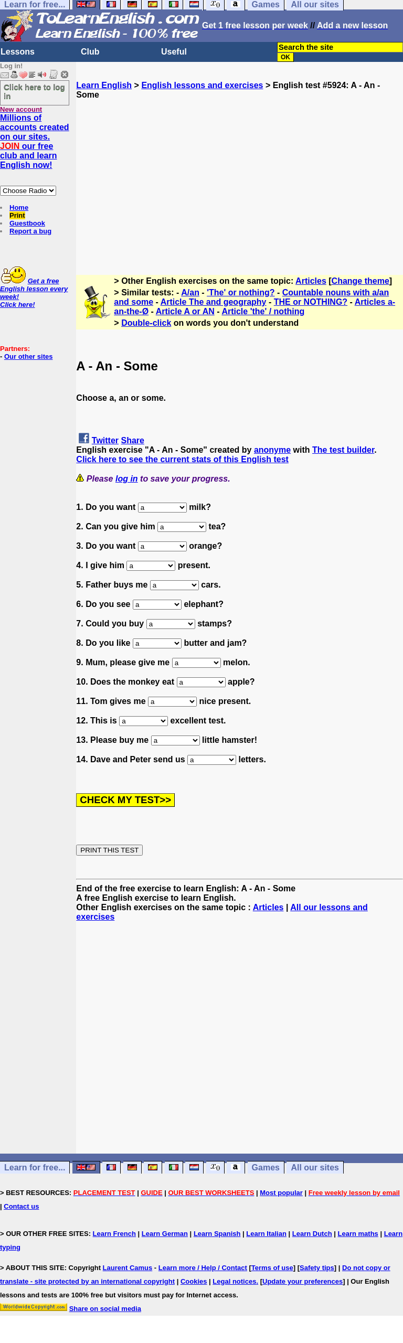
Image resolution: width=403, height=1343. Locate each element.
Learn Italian (266, 1234)
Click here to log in (34, 91)
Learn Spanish (217, 1234)
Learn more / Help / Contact (202, 1268)
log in (126, 478)
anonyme (272, 449)
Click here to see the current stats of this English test (182, 459)
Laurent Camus (128, 1268)
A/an (190, 292)
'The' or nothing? (240, 292)
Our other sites (28, 356)
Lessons (18, 51)
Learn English (104, 85)
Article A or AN (185, 311)
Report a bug (30, 231)
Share (132, 440)
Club (90, 51)
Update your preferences (302, 1281)
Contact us (21, 1206)
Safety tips (317, 1268)
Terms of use (272, 1268)
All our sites (315, 1167)
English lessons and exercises (202, 85)
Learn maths (358, 1234)
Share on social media (105, 1309)
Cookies (194, 1281)
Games (266, 1167)
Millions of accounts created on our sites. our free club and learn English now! (34, 141)
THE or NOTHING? (310, 301)
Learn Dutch (312, 1234)
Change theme (360, 280)
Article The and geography (214, 301)
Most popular (281, 1193)
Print (17, 215)
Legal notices (234, 1281)
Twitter (105, 440)
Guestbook (27, 223)
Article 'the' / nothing (262, 311)
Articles (310, 280)
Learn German (165, 1234)
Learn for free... (34, 1167)
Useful (174, 51)
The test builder (343, 449)
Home (18, 207)
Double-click (146, 322)
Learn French (114, 1234)
